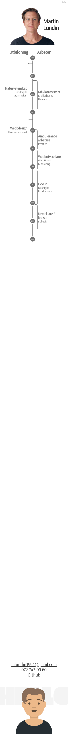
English (64, 2)
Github (34, 675)
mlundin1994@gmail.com (34, 664)
